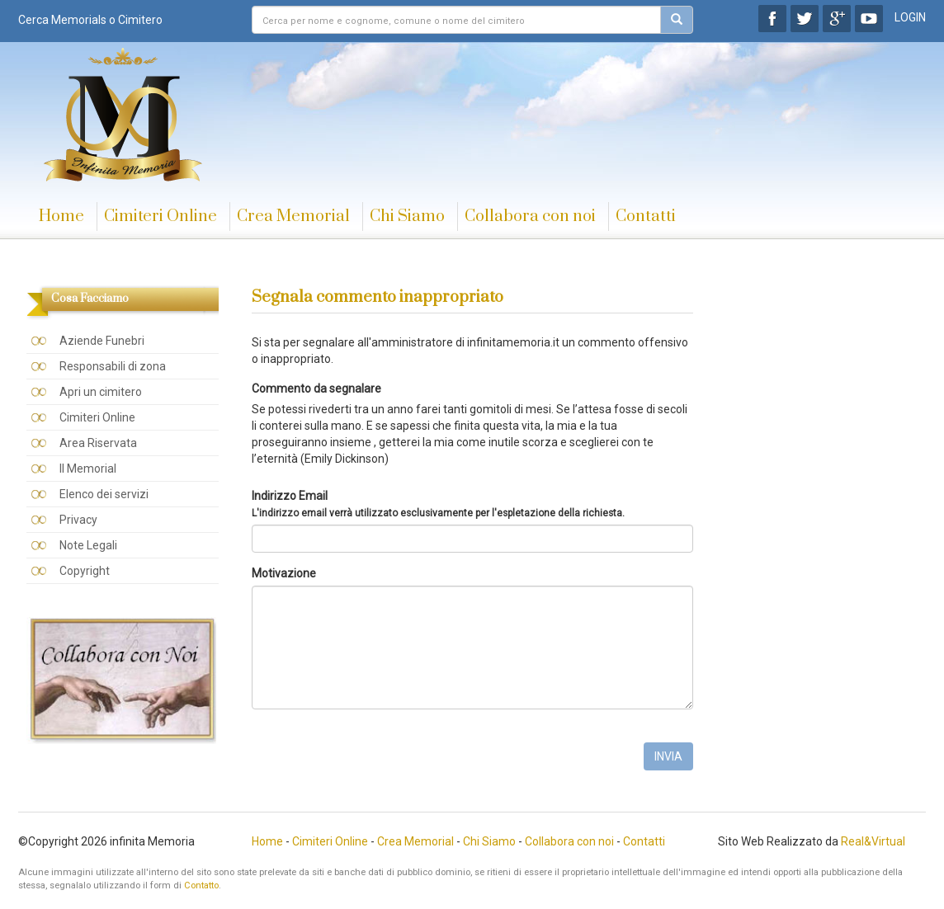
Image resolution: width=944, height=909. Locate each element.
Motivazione (284, 573)
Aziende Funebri (101, 340)
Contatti (646, 216)
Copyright (84, 570)
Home (61, 216)
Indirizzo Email (438, 504)
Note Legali (88, 545)
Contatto (201, 885)
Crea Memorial (293, 216)
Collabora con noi (530, 216)
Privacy (78, 519)
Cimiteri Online (160, 216)
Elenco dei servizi (104, 494)
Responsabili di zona (112, 366)
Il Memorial (87, 468)
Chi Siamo (407, 216)
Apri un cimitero (100, 391)
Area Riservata (98, 443)
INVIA (668, 756)
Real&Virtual (873, 841)
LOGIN (910, 17)
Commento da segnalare (316, 388)
